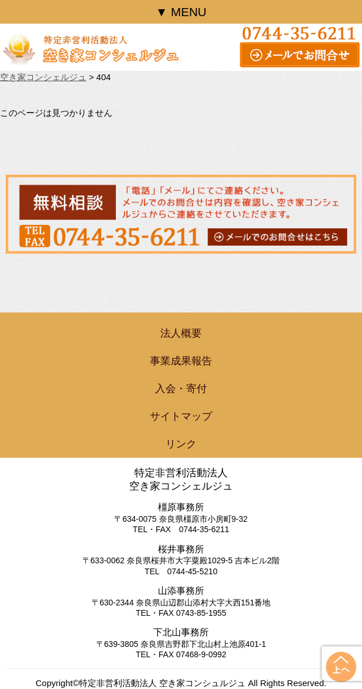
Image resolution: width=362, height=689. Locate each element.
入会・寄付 (181, 388)
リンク (181, 444)
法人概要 (181, 333)
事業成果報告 (181, 361)
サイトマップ (181, 416)
